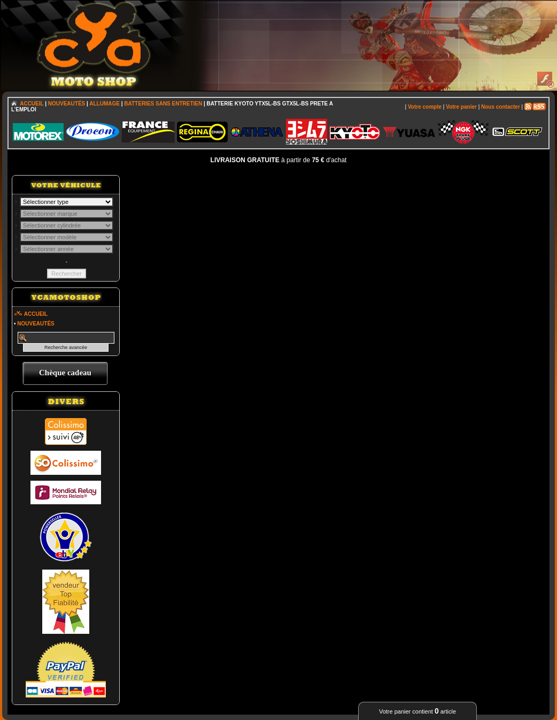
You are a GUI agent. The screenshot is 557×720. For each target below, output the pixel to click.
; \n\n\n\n (66, 202)
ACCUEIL (31, 104)
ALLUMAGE (104, 104)
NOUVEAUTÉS (66, 104)
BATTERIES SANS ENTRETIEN (163, 104)
